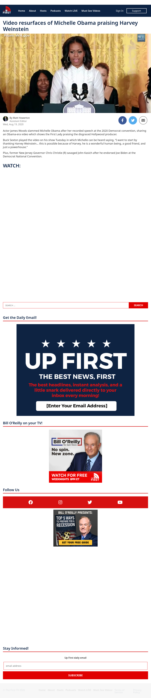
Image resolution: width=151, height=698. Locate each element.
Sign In (119, 10)
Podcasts (55, 10)
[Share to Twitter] (133, 120)
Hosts (43, 10)
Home (21, 10)
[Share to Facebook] (122, 120)
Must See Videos (91, 10)
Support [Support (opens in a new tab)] (136, 10)
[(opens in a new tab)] (30, 502)
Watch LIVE (71, 10)
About (32, 10)
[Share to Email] (143, 120)
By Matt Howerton (20, 117)
